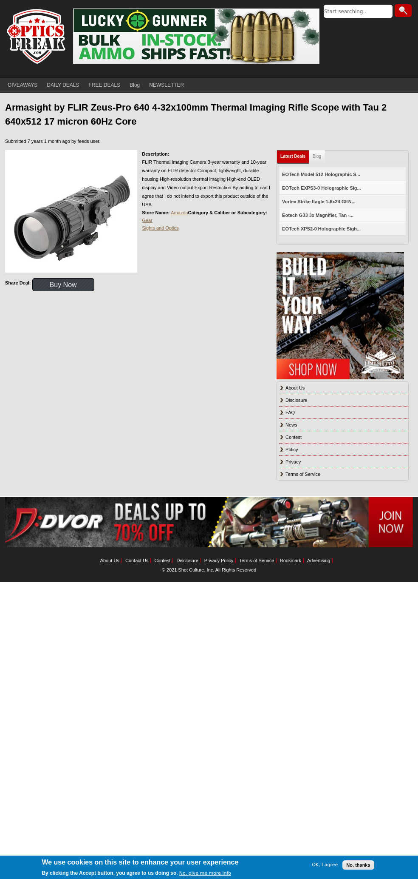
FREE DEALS (105, 85)
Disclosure (296, 400)
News (291, 424)
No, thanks (358, 865)
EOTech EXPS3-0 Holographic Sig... (321, 188)
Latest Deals (292, 156)
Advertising (318, 560)
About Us (295, 387)
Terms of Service (302, 474)
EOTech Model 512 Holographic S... (321, 174)
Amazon (179, 212)
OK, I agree (325, 865)
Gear (147, 220)
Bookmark (290, 560)
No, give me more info (205, 873)
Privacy (293, 461)
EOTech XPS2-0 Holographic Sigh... (321, 228)
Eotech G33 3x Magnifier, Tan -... (317, 215)
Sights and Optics (160, 227)
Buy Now (63, 284)
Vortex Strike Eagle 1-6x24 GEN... (319, 201)
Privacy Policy (218, 560)
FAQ (290, 412)
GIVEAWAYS (22, 85)
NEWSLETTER (166, 85)
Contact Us (136, 560)
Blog (135, 85)
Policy (291, 449)
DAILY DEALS (63, 85)
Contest (293, 437)
